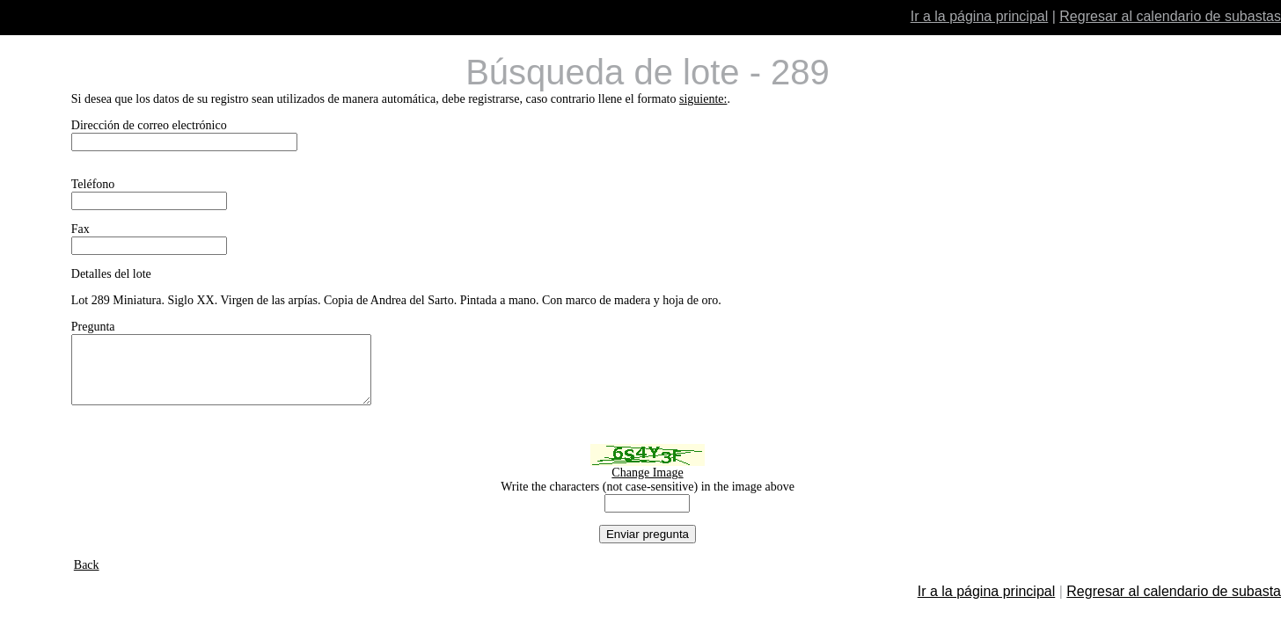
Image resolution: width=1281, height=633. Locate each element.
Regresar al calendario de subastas (1170, 16)
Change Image (647, 485)
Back (86, 578)
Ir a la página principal (980, 16)
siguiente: (703, 99)
